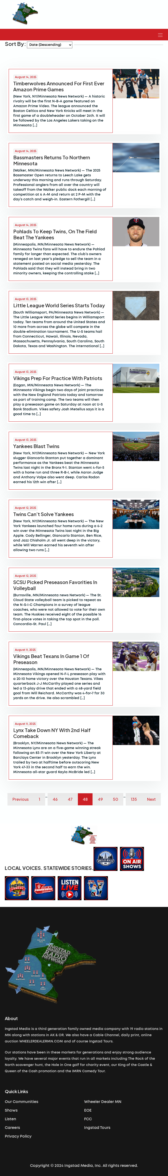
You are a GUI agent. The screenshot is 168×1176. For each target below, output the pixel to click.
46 (55, 799)
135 (134, 799)
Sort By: (15, 43)
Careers (12, 1128)
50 (115, 799)
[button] (160, 34)
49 (100, 799)
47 (70, 799)
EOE (88, 1110)
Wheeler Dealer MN (102, 1102)
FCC (88, 1119)
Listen (10, 1119)
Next (151, 799)
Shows (11, 1110)
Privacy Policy (18, 1136)
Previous (20, 799)
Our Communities (21, 1102)
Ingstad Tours (97, 1128)
